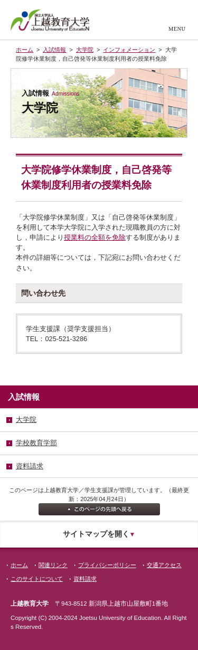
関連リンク (53, 565)
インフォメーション (129, 49)
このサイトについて (37, 579)
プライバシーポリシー (107, 565)
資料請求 (85, 579)
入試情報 (54, 49)
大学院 (84, 49)
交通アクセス (164, 565)
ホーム (24, 49)
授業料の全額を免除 (95, 237)
